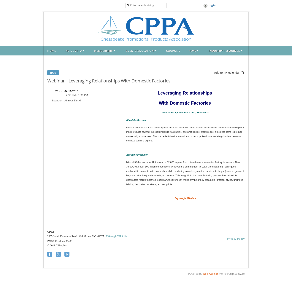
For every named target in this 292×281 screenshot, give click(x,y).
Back (53, 73)
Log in (212, 5)
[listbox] (229, 72)
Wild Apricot (210, 273)
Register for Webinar (185, 198)
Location (57, 100)
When (59, 91)
